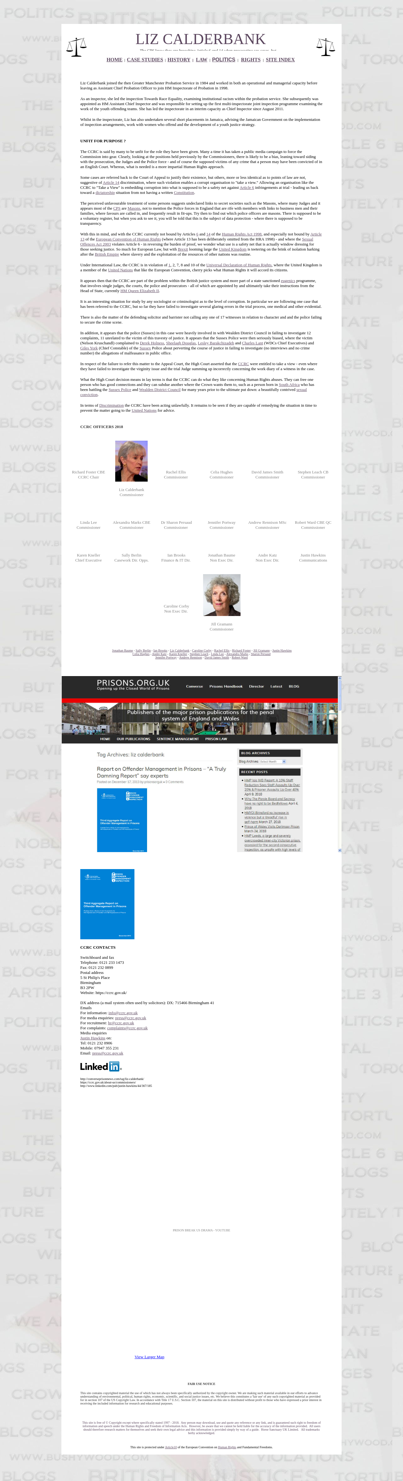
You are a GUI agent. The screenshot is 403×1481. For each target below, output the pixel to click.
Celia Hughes (141, 654)
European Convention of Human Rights (128, 239)
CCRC (243, 363)
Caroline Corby (202, 650)
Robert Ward (240, 657)
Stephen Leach (199, 654)
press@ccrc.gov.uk (130, 1017)
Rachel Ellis (222, 650)
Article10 (171, 1447)
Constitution (184, 192)
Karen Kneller (178, 654)
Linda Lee (217, 654)
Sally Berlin (143, 650)
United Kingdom (233, 249)
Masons (134, 208)
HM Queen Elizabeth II (139, 290)
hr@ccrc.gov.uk (121, 1022)
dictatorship (105, 192)
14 (208, 234)
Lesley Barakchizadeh (216, 343)
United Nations (120, 270)
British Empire (107, 254)
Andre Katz (159, 654)
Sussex (145, 348)
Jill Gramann (261, 650)
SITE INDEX (280, 59)
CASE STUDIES (145, 59)
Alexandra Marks (237, 654)
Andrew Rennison (190, 657)
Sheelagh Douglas (181, 343)
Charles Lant (252, 343)
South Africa (289, 384)
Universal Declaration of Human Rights (238, 265)
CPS (117, 208)
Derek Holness (152, 343)
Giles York (89, 348)
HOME (114, 59)
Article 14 (111, 182)
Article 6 (247, 187)
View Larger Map (149, 1356)
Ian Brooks (160, 650)
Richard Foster (241, 650)
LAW (201, 59)
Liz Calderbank (180, 650)
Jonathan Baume (122, 650)
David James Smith (217, 657)
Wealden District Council (160, 389)
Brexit (183, 249)
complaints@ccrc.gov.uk (127, 1028)
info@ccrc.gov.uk (123, 1012)
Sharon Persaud (261, 654)
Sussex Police (120, 389)
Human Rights (227, 1447)
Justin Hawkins (282, 650)
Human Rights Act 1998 (242, 234)
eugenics (288, 280)
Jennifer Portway (166, 657)
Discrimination (111, 405)
